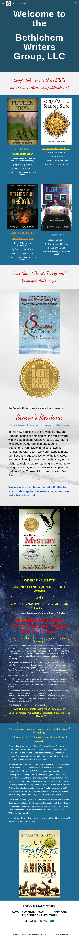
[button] (3, 3)
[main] (39, 36)
